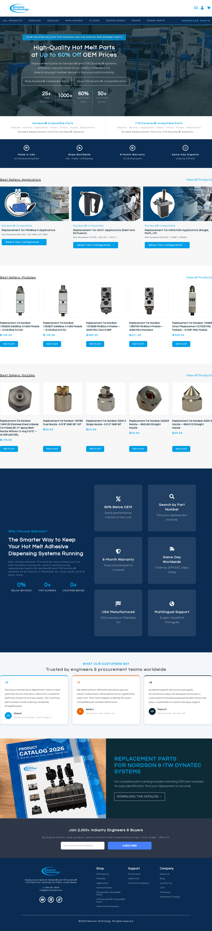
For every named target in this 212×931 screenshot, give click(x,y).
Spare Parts (156, 21)
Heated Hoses (115, 21)
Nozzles (53, 21)
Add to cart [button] (9, 344)
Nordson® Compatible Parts (108, 893)
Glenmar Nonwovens (107, 906)
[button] (74, 37)
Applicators (74, 21)
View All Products (199, 179)
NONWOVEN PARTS (196, 21)
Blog (162, 878)
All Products (12, 21)
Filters (94, 21)
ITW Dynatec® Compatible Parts (110, 900)
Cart (162, 888)
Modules (35, 21)
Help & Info (133, 878)
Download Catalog (170, 897)
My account (134, 874)
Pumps (136, 21)
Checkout (165, 892)
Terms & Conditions (138, 883)
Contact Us (166, 883)
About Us (164, 874)
